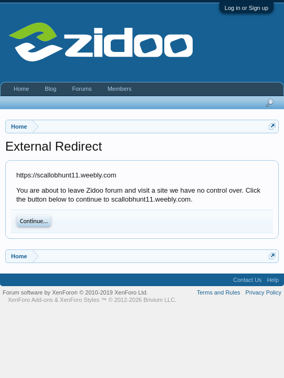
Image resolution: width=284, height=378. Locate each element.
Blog (50, 89)
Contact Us (247, 280)
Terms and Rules (218, 292)
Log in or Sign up (246, 8)
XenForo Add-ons (30, 300)
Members (120, 89)
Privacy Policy (263, 292)
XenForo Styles (79, 300)
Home (21, 89)
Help (273, 280)
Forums (81, 89)
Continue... (34, 221)
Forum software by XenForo (75, 292)
